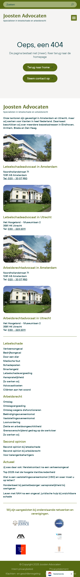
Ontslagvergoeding (14, 405)
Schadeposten (11, 365)
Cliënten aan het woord (17, 389)
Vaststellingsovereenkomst (19, 418)
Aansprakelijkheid (13, 377)
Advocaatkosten (12, 385)
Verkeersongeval (13, 348)
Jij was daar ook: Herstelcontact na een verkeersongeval (36, 467)
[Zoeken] (72, 4)
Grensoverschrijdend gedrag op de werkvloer (29, 430)
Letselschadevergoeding (17, 373)
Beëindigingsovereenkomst (19, 414)
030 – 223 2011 (17, 228)
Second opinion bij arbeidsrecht (21, 450)
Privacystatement (58, 568)
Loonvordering (11, 422)
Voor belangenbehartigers (18, 454)
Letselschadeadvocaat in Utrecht (27, 217)
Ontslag (7, 401)
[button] (74, 18)
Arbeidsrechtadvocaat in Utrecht (27, 318)
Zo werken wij (11, 381)
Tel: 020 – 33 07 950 (15, 178)
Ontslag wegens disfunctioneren (22, 410)
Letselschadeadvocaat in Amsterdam (30, 167)
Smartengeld (10, 369)
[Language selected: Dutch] (60, 574)
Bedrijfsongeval (12, 352)
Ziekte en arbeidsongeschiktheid (22, 426)
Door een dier (11, 356)
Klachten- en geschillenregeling (23, 573)
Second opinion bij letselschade (21, 446)
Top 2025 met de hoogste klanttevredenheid (29, 472)
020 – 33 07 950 (17, 279)
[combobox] (38, 4)
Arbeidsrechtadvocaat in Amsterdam (30, 268)
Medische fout (11, 360)
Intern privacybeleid (22, 568)
